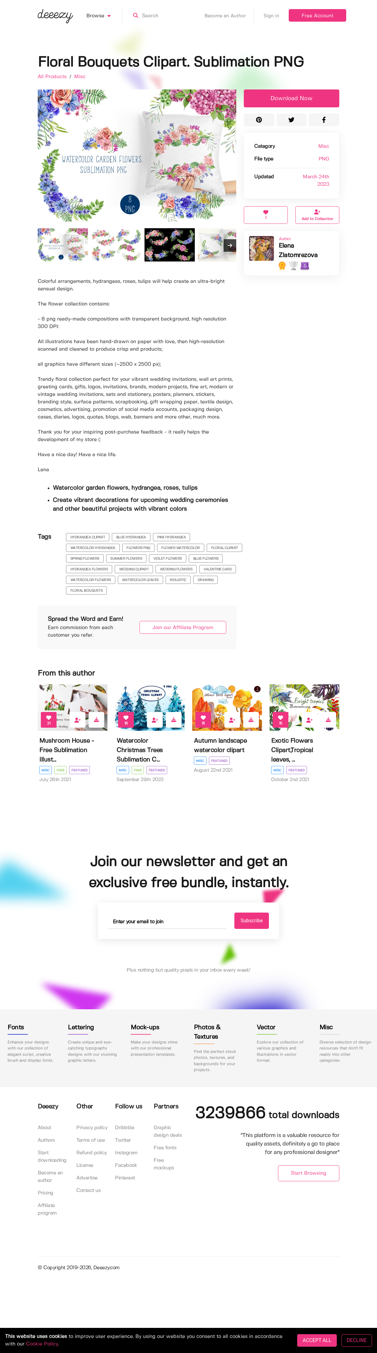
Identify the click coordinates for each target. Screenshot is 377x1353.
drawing (206, 580)
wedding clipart (134, 569)
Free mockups (164, 1164)
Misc (79, 76)
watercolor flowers (90, 580)
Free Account (317, 15)
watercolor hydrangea (92, 548)
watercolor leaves (140, 580)
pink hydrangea (171, 537)
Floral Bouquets (86, 590)
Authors (46, 1140)
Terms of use (90, 1140)
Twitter (123, 1140)
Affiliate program (47, 1209)
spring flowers (84, 558)
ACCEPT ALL (317, 1340)
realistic (178, 580)
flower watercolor (180, 548)
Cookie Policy (42, 1344)
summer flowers (126, 558)
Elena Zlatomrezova (298, 250)
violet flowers (167, 558)
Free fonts (165, 1147)
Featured (79, 770)
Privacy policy (91, 1127)
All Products (53, 76)
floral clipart (224, 548)
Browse (104, 16)
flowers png (138, 548)
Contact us (88, 1190)
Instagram (126, 1153)
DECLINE (357, 1340)
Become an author (50, 1177)
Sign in (271, 16)
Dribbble (124, 1127)
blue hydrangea (131, 537)
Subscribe (252, 921)
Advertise (87, 1178)
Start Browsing (308, 1173)
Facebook (126, 1165)
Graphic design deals (168, 1131)
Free (60, 770)
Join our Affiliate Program (182, 627)
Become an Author (229, 16)
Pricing (45, 1193)
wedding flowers (176, 569)
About (44, 1127)
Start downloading (52, 1157)
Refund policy (91, 1153)
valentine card (218, 569)
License (84, 1165)
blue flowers (206, 558)
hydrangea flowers (89, 569)
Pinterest (125, 1178)
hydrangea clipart (87, 537)
